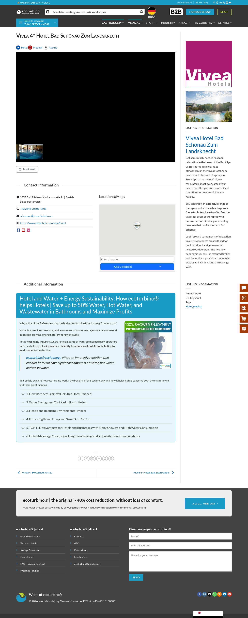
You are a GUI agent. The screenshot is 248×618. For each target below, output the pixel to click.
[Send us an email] (221, 3)
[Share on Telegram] (111, 458)
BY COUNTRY (205, 22)
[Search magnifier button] (142, 12)
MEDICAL (135, 22)
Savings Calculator (30, 550)
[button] (37, 23)
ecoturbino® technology (43, 357)
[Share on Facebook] (80, 458)
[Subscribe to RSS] (224, 3)
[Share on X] (87, 458)
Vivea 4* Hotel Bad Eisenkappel (154, 472)
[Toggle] (23, 394)
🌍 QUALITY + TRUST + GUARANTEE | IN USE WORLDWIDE (44, 3)
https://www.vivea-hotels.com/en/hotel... (43, 223)
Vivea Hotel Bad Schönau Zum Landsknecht (205, 144)
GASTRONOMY (113, 22)
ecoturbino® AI (184, 2)
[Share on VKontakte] (99, 458)
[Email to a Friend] (93, 458)
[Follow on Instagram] (217, 3)
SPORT (151, 22)
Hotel (189, 306)
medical (197, 306)
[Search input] (95, 12)
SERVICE (225, 22)
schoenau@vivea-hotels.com (36, 215)
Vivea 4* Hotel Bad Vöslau (34, 472)
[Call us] (214, 594)
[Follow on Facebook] (214, 3)
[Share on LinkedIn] (105, 458)
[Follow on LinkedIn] (227, 3)
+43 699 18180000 (104, 601)
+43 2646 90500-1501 (33, 208)
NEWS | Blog (202, 2)
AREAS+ (185, 22)
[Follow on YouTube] (230, 3)
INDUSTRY (168, 22)
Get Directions (123, 266)
